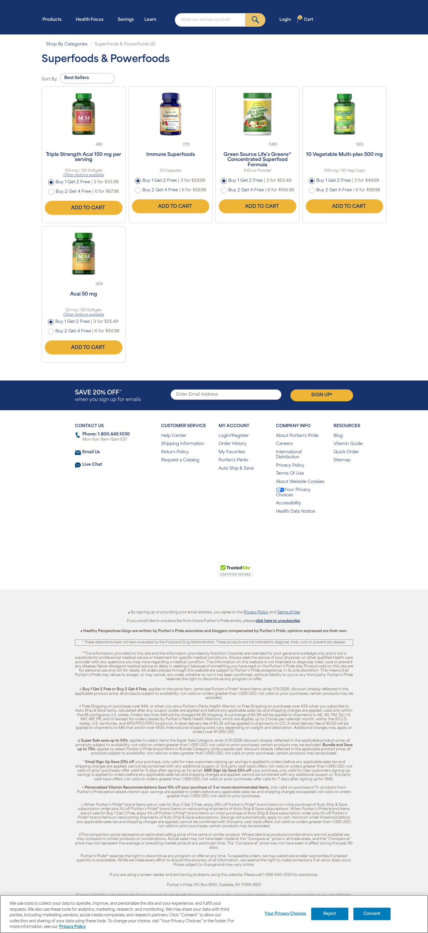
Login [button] (287, 19)
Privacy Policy (290, 465)
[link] (189, 573)
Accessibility (288, 503)
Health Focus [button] (91, 19)
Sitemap (341, 460)
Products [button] (54, 19)
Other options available (83, 175)
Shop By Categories (66, 44)
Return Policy (175, 452)
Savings (126, 20)
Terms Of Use (290, 473)
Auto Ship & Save (236, 468)
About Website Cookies (300, 482)
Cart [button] (305, 19)
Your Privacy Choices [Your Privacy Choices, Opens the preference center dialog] (285, 914)
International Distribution (289, 455)
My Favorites (231, 452)
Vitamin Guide (348, 444)
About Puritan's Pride (297, 436)
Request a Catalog (180, 460)
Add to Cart (83, 208)
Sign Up (321, 395)
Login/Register (233, 436)
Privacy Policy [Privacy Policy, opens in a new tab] (72, 927)
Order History (232, 444)
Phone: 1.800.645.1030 (106, 434)
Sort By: (50, 79)
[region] (214, 914)
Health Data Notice (295, 511)
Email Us (91, 452)
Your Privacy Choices (293, 493)
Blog (338, 436)
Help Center (174, 436)
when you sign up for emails (108, 396)
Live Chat (92, 464)
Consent (372, 914)
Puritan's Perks (233, 460)
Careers (284, 444)
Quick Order (346, 452)
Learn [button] (152, 19)
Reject (329, 914)
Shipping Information (182, 444)
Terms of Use (288, 612)
